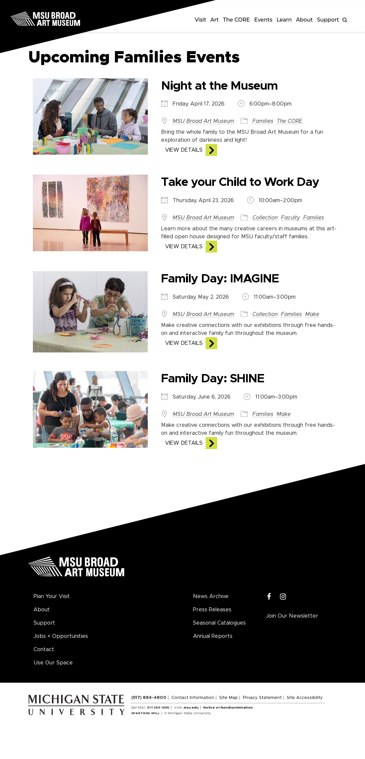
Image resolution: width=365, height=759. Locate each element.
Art (215, 20)
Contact (44, 649)
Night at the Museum (219, 86)
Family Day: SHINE (212, 379)
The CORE (236, 20)
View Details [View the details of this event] (184, 150)
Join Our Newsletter (292, 616)
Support (328, 20)
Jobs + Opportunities (61, 636)
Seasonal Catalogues (219, 623)
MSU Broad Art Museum (203, 121)
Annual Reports (212, 636)
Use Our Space (53, 662)
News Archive (210, 596)
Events (263, 20)
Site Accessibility (305, 698)
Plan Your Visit (52, 596)
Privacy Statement (262, 698)
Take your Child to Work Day (240, 182)
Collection (265, 217)
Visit (200, 20)
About (304, 20)
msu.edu (191, 707)
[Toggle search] (345, 20)
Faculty (290, 217)
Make (312, 314)
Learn (284, 20)
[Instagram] (283, 597)
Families (262, 121)
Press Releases (212, 609)
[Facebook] (269, 597)
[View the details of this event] (89, 116)
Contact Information (192, 698)
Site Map (228, 698)
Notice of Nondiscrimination (228, 707)
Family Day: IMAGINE (220, 279)
